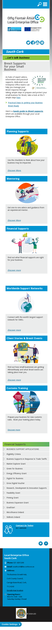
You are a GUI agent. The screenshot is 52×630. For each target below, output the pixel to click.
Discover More (14, 170)
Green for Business (15, 469)
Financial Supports (15, 444)
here (18, 97)
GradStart (11, 507)
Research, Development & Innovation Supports (27, 488)
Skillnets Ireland (13, 517)
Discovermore (14, 330)
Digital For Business (15, 478)
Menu (45, 4)
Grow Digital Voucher (16, 483)
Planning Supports (18, 131)
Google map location (15, 590)
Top (46, 543)
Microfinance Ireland (15, 512)
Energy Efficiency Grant (16, 473)
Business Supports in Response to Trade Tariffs (27, 459)
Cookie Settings (9, 624)
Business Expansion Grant (18, 503)
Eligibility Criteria (14, 454)
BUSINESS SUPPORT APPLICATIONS (23, 449)
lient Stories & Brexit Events (25, 338)
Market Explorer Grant (16, 464)
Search (39, 4)
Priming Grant (12, 498)
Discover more (14, 270)
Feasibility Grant (13, 493)
